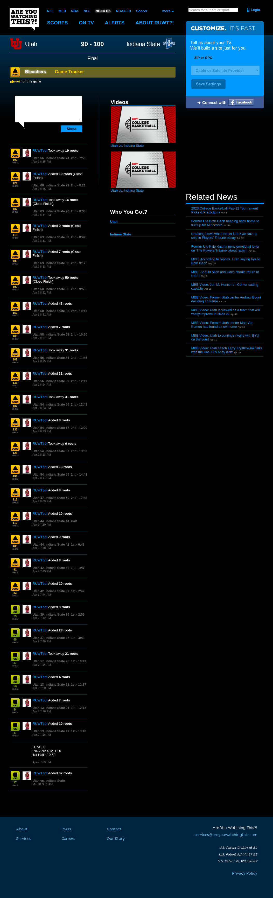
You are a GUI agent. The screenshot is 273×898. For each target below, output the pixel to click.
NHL (86, 11)
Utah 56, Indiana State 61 (51, 358)
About (155, 22)
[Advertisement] (225, 151)
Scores (57, 22)
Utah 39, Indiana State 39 (51, 614)
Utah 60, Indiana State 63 (51, 311)
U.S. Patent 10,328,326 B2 (237, 861)
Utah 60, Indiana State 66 (51, 289)
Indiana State (143, 44)
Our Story (116, 839)
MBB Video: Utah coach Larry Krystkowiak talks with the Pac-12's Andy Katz (226, 350)
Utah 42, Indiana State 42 (51, 568)
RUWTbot (40, 150)
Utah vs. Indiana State (49, 781)
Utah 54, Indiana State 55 (51, 474)
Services (23, 839)
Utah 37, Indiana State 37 (51, 638)
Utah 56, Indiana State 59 (51, 381)
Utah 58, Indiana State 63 (51, 334)
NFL (50, 11)
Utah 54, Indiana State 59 (51, 404)
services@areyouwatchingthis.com (225, 835)
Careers (68, 839)
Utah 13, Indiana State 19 (51, 731)
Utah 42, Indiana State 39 (51, 591)
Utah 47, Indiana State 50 (51, 498)
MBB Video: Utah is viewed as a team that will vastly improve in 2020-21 (225, 312)
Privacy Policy (244, 873)
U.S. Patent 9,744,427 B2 (238, 854)
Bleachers (35, 71)
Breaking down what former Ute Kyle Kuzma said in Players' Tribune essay (224, 236)
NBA (74, 11)
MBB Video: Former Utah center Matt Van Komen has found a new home (222, 325)
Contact (114, 829)
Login (255, 10)
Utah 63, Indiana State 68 (51, 237)
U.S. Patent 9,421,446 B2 (238, 847)
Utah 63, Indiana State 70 (51, 211)
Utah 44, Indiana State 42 (51, 544)
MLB (62, 11)
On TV (86, 22)
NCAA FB (123, 11)
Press (66, 829)
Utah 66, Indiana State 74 (51, 158)
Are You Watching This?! (24, 19)
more (166, 11)
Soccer (141, 11)
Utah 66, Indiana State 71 (51, 185)
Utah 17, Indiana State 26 (51, 661)
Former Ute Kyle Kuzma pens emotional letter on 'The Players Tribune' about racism (225, 248)
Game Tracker (69, 71)
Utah (31, 44)
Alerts (114, 22)
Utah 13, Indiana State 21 (51, 684)
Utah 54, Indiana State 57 (51, 428)
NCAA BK (103, 11)
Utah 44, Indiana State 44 (51, 521)
